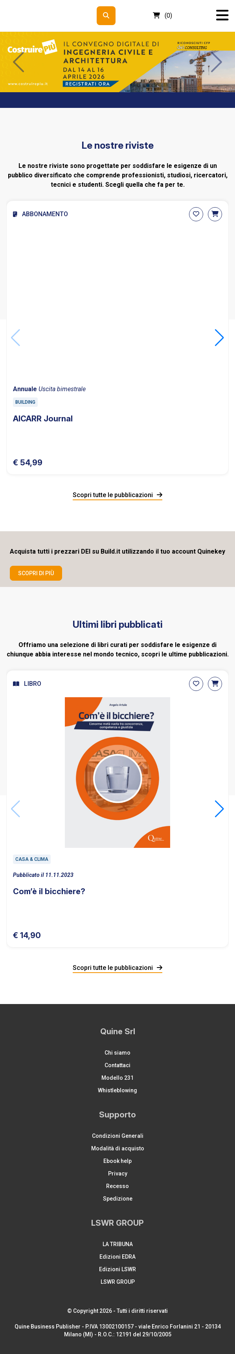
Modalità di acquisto (117, 1148)
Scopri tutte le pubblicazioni (117, 495)
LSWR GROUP (118, 1282)
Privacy (117, 1173)
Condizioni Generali (117, 1136)
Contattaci (117, 1065)
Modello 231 (117, 1078)
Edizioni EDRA (117, 1257)
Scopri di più (36, 573)
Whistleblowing (117, 1090)
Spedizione (117, 1198)
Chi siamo (117, 1053)
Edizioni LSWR (117, 1269)
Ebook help (117, 1161)
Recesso (117, 1186)
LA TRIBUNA (118, 1244)
